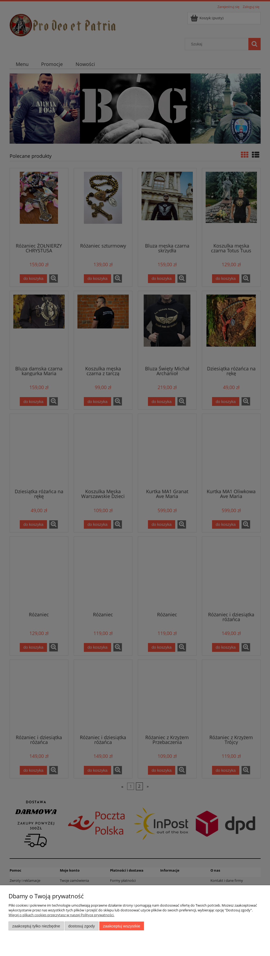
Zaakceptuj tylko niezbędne (36, 926)
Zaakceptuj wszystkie (121, 926)
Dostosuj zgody (81, 926)
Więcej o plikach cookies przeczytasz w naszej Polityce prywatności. (61, 914)
